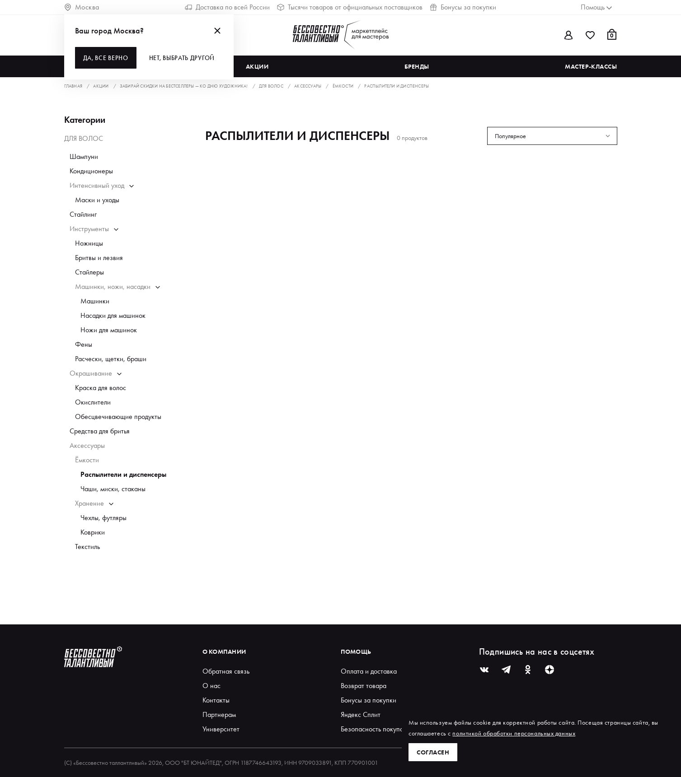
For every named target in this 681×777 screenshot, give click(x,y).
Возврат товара (363, 685)
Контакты (216, 700)
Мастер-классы (591, 66)
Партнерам (219, 714)
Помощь (356, 651)
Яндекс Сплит (360, 714)
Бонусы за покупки (463, 7)
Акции (257, 66)
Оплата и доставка (369, 671)
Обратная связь (225, 671)
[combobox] (552, 136)
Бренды (416, 66)
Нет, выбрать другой (182, 58)
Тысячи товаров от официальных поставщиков (350, 7)
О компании (224, 651)
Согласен (433, 752)
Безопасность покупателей (380, 729)
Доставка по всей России (227, 7)
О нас (211, 685)
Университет (221, 729)
